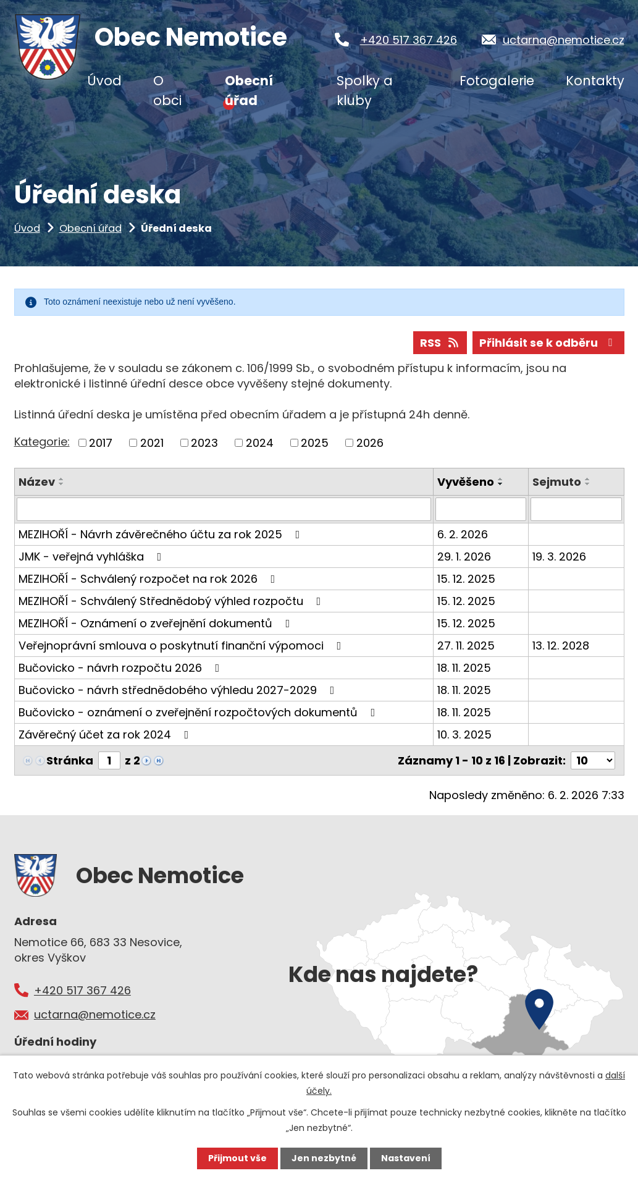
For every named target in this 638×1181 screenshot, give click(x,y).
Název (37, 481)
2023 (204, 443)
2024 (260, 443)
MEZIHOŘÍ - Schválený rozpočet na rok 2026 (149, 578)
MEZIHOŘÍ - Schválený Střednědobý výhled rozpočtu (172, 601)
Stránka (69, 760)
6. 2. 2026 (462, 534)
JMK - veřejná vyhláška (93, 556)
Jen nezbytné (324, 1158)
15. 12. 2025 (466, 578)
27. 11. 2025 (466, 645)
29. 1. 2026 (464, 556)
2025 (315, 443)
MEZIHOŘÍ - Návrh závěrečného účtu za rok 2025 (162, 534)
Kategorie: (42, 441)
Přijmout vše (237, 1158)
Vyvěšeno (465, 481)
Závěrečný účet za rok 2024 (106, 734)
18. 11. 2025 (464, 667)
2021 (152, 443)
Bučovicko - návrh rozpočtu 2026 (122, 667)
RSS (440, 342)
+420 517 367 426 (408, 40)
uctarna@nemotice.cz (563, 40)
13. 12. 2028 (560, 645)
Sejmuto (556, 481)
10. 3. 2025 (464, 734)
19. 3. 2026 (559, 556)
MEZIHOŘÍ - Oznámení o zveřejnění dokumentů (157, 623)
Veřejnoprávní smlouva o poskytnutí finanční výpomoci (182, 645)
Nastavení (405, 1158)
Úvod (27, 228)
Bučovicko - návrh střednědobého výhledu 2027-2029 (179, 690)
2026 (370, 443)
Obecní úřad (90, 228)
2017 (100, 443)
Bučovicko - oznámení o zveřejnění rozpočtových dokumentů (199, 712)
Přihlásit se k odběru (548, 342)
